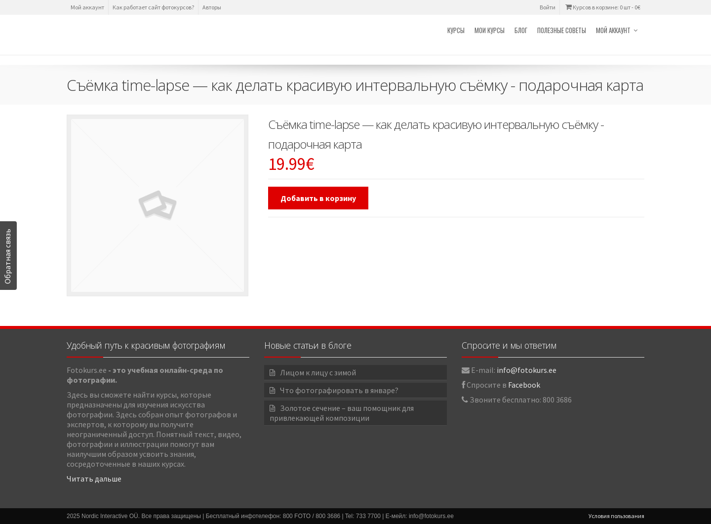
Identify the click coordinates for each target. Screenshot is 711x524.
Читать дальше (94, 479)
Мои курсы (489, 30)
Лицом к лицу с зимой (318, 372)
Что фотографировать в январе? (339, 390)
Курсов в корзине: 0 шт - (602, 7)
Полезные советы (561, 30)
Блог (520, 30)
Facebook (524, 385)
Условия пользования (616, 516)
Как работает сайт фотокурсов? (153, 7)
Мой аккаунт (87, 7)
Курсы (456, 30)
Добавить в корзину (318, 198)
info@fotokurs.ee (526, 370)
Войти (547, 7)
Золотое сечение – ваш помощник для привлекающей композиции (342, 413)
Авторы (211, 7)
